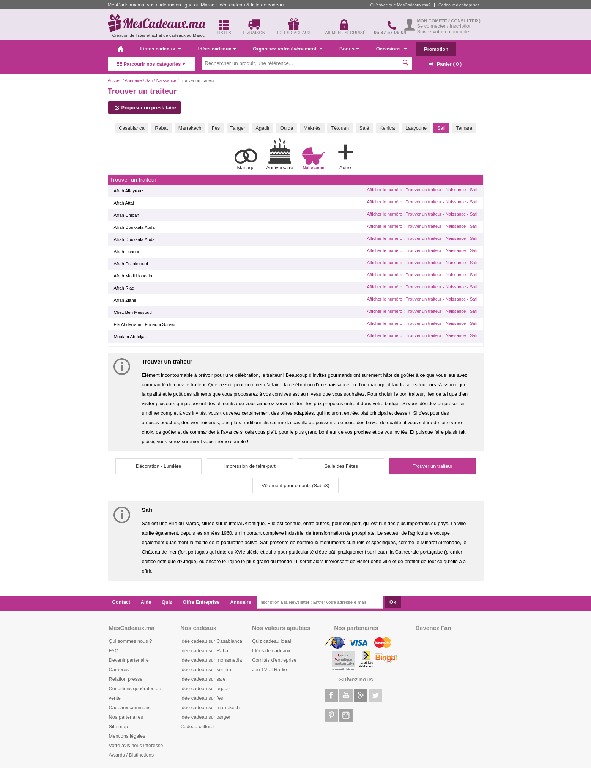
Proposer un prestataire (145, 107)
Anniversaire (279, 154)
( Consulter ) (464, 21)
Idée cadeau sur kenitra (205, 669)
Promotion (436, 49)
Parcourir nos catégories (151, 64)
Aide (146, 602)
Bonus (349, 49)
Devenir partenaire (129, 660)
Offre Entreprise (201, 602)
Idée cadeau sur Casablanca (211, 641)
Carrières (119, 669)
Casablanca (132, 128)
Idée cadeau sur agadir (205, 688)
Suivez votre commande (443, 32)
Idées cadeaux (217, 49)
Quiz (167, 602)
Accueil (114, 80)
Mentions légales (127, 736)
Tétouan (340, 128)
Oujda (286, 128)
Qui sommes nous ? (130, 641)
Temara (464, 128)
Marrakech (189, 128)
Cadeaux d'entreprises (458, 5)
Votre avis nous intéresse (136, 745)
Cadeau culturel (197, 726)
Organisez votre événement (287, 49)
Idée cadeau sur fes (201, 698)
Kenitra (387, 128)
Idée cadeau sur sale (202, 679)
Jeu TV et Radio (269, 669)
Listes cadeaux (160, 49)
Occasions (391, 49)
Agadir (262, 128)
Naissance (166, 80)
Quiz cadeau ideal (271, 641)
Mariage (246, 159)
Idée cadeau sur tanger (205, 717)
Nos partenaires (126, 717)
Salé (364, 128)
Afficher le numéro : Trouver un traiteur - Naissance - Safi (422, 189)
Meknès (312, 128)
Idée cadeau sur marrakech (210, 707)
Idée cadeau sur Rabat (204, 650)
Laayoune (416, 128)
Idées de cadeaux (271, 650)
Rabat (161, 128)
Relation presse (126, 679)
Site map (118, 726)
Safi (149, 80)
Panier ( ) (445, 64)
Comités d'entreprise (274, 660)
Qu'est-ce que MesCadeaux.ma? (400, 5)
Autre (345, 155)
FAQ (114, 650)
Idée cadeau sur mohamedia (211, 660)
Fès (216, 128)
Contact (121, 602)
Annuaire (133, 80)
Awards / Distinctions (131, 755)
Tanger (237, 128)
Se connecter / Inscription (444, 26)
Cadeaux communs (130, 707)
